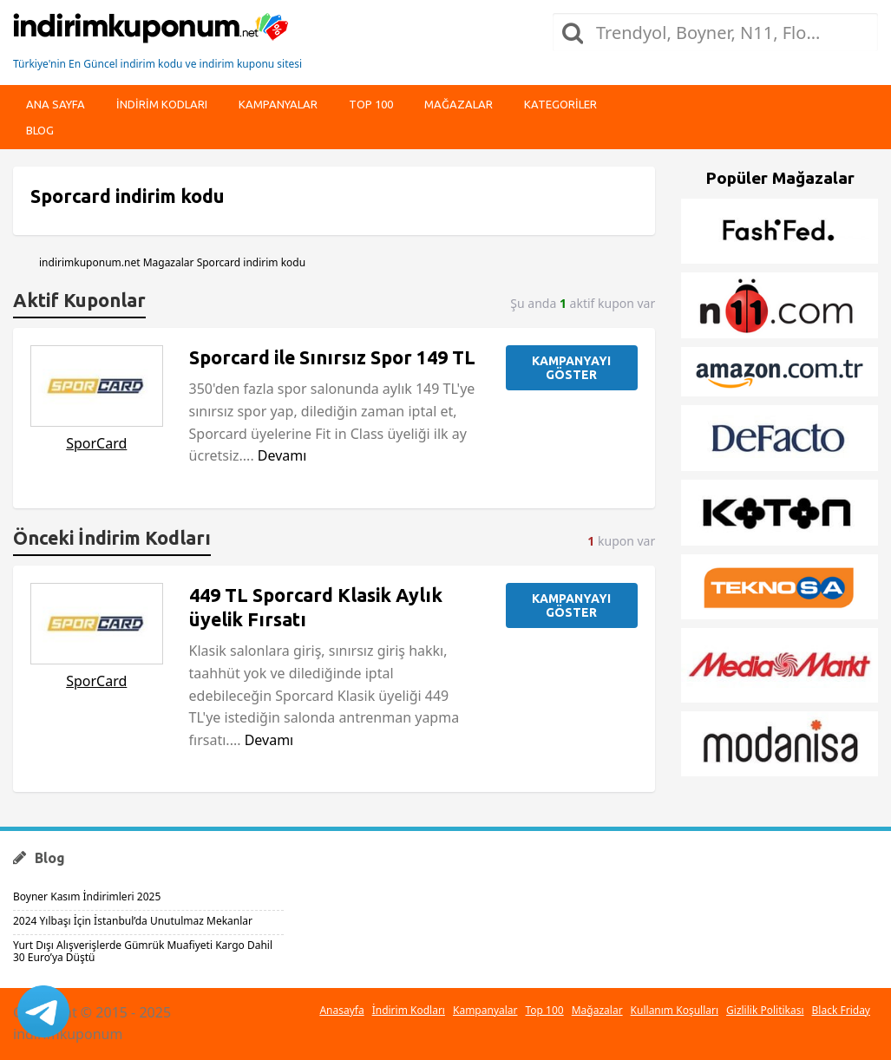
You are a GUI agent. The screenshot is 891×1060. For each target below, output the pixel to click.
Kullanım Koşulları (674, 1010)
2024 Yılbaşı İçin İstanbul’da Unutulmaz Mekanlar (132, 920)
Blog (40, 130)
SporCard (96, 443)
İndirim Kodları (408, 1010)
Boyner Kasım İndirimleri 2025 (87, 896)
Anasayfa (341, 1010)
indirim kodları (161, 104)
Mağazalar (458, 104)
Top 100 (371, 104)
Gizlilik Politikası (765, 1010)
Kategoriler (560, 104)
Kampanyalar (278, 104)
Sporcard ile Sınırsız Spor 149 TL (332, 357)
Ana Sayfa (55, 104)
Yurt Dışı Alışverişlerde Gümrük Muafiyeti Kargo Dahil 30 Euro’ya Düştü (142, 951)
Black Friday (841, 1010)
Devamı (282, 455)
